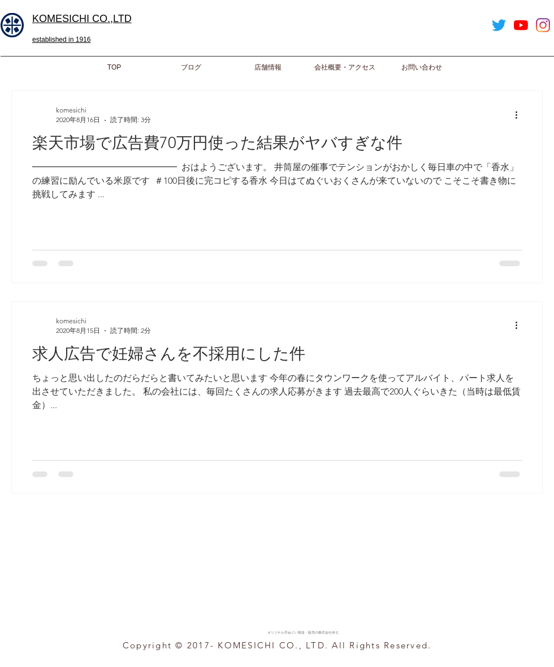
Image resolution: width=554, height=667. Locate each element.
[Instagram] (543, 25)
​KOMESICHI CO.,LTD (82, 18)
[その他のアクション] (520, 115)
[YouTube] (521, 25)
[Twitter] (499, 25)
